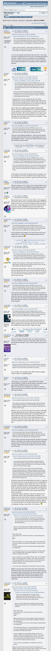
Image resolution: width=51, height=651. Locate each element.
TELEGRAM (19, 147)
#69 (46, 280)
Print (45, 25)
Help (12, 16)
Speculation (29, 20)
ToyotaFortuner (8, 335)
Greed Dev (7, 122)
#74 (46, 394)
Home (7, 16)
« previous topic (36, 23)
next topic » (44, 23)
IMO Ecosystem (29, 144)
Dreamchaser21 (8, 246)
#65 (46, 182)
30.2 (12, 13)
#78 (46, 583)
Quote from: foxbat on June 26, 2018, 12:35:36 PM (23, 34)
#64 (46, 150)
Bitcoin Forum (7, 20)
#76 (46, 451)
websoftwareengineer (10, 305)
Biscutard (7, 279)
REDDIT (30, 243)
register (23, 10)
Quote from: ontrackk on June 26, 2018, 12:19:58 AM (24, 586)
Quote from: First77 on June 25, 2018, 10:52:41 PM (25, 514)
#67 (46, 220)
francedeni (7, 150)
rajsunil (6, 377)
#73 (46, 378)
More (30, 16)
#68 (46, 247)
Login (20, 16)
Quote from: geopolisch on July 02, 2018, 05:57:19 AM (24, 454)
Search (16, 16)
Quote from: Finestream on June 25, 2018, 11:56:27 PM (24, 77)
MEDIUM (22, 332)
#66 (46, 196)
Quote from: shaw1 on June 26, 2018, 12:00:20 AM (23, 512)
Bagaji (6, 181)
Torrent (6, 14)
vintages (6, 196)
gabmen (6, 31)
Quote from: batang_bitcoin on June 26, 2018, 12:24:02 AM (25, 398)
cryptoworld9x (8, 219)
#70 (46, 306)
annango (6, 73)
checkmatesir (8, 583)
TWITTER (40, 147)
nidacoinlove (8, 450)
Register (25, 16)
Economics (22, 20)
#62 (46, 74)
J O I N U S (30, 147)
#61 (46, 31)
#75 (46, 427)
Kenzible (6, 358)
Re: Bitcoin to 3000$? (21, 31)
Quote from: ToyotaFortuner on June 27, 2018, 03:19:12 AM (25, 362)
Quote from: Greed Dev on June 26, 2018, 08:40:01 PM (24, 154)
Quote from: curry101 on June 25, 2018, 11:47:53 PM (25, 79)
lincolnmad (7, 426)
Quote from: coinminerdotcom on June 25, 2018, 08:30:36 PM (28, 515)
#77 (46, 509)
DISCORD (42, 243)
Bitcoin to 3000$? (39, 20)
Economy (14, 20)
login (18, 10)
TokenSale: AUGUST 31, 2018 (29, 242)
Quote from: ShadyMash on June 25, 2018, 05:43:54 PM (26, 36)
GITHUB (37, 332)
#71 (46, 335)
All (13, 25)
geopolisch (7, 394)
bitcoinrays (7, 508)
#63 (46, 122)
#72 (46, 359)
